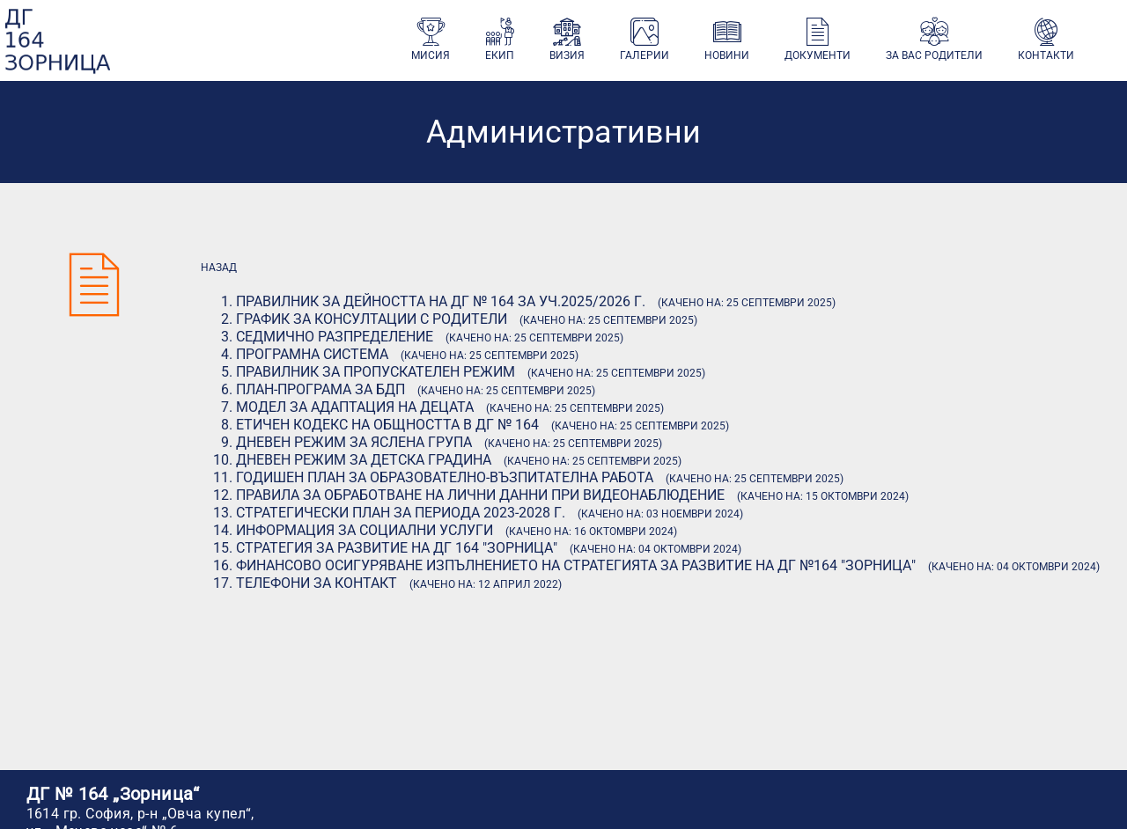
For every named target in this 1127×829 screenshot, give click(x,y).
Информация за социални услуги (364, 530)
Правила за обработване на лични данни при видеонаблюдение (480, 495)
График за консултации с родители (371, 319)
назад (219, 267)
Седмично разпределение (334, 336)
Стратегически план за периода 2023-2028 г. (400, 512)
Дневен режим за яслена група (354, 442)
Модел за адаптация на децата (355, 407)
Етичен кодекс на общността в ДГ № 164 (387, 424)
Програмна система (312, 354)
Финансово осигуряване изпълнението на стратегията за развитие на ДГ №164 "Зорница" (576, 565)
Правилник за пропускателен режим (375, 371)
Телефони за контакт (316, 583)
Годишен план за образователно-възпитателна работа (444, 477)
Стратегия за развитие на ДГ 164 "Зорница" (396, 547)
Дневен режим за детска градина (363, 459)
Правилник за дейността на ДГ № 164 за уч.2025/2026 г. (440, 301)
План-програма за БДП (320, 389)
